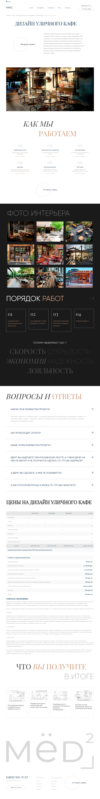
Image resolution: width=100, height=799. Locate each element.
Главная (8, 15)
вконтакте (54, 783)
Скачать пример (20, 156)
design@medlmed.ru (13, 783)
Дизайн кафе (39, 15)
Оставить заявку (86, 9)
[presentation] (12, 89)
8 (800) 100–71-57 (86, 5)
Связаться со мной (16, 789)
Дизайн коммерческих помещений (25, 15)
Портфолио (40, 8)
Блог (59, 8)
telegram (53, 788)
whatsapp (54, 791)
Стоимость (51, 8)
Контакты (68, 8)
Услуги (31, 8)
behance (53, 786)
